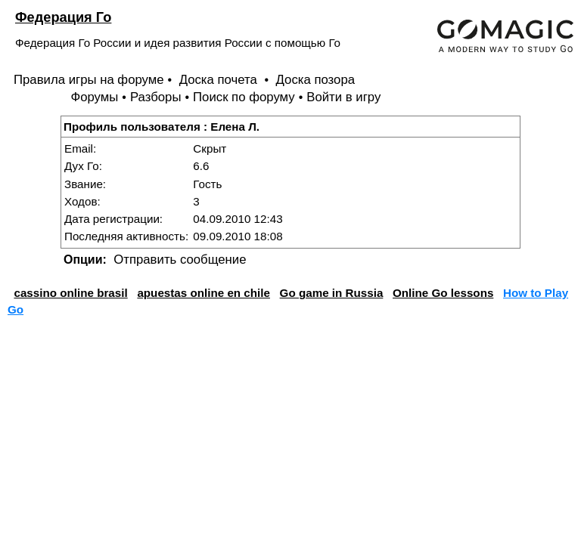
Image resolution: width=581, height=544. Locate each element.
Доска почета (220, 80)
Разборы (156, 97)
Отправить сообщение (179, 259)
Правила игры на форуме (89, 80)
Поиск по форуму (244, 97)
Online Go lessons (443, 292)
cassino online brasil (70, 292)
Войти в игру (343, 97)
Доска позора (316, 80)
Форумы (94, 97)
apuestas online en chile (203, 292)
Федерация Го (63, 17)
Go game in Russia (332, 292)
